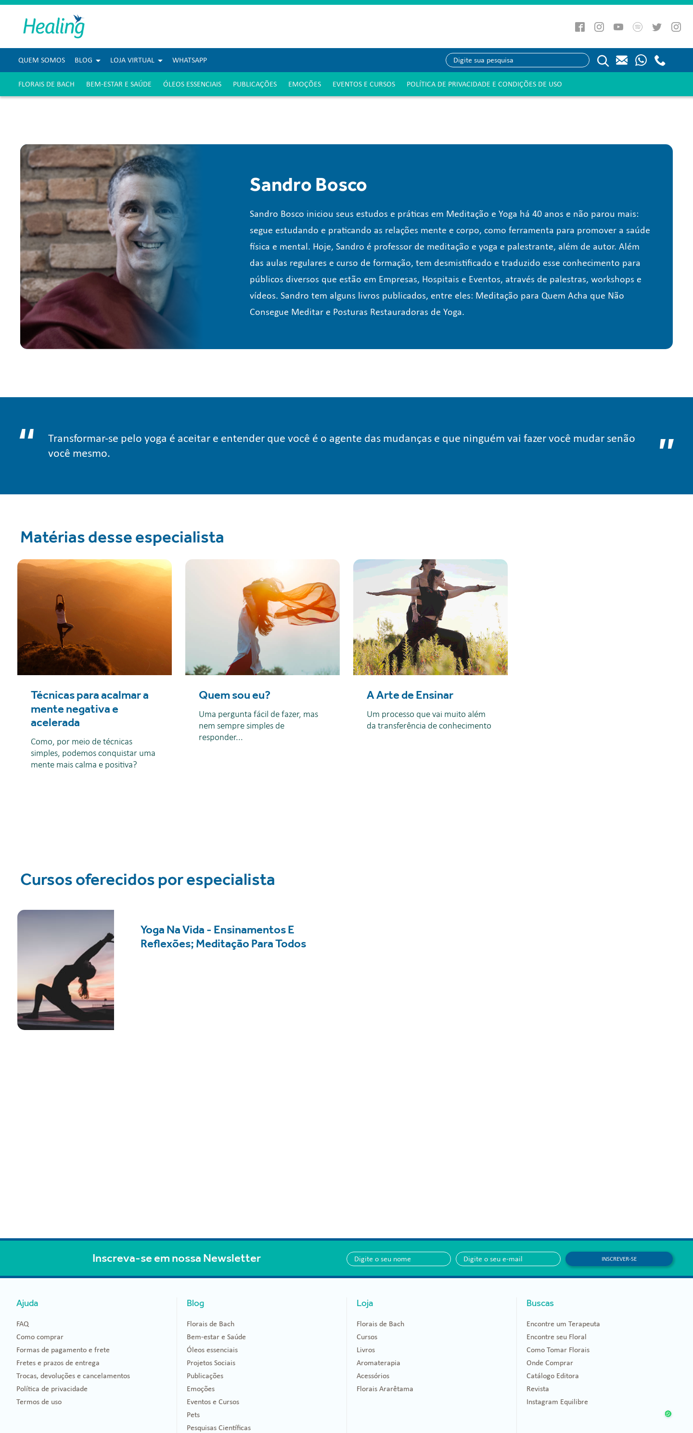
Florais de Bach (46, 84)
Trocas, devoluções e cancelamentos (73, 1375)
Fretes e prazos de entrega (58, 1362)
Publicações (255, 84)
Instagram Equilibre (557, 1401)
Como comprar (40, 1336)
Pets (193, 1414)
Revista (537, 1388)
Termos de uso (39, 1401)
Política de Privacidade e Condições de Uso (484, 84)
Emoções (304, 84)
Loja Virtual (132, 60)
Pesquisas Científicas (219, 1427)
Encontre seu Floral (556, 1336)
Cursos (367, 1336)
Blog (83, 60)
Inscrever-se (619, 1259)
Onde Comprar (549, 1362)
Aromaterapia (378, 1362)
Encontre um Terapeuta (563, 1324)
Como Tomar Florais (558, 1349)
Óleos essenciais (192, 84)
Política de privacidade (52, 1388)
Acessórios (373, 1375)
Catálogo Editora (552, 1375)
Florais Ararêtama (385, 1388)
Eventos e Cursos (364, 84)
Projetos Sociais (211, 1362)
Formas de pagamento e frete (63, 1349)
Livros (366, 1349)
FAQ (22, 1324)
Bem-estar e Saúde (119, 84)
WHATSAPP (189, 60)
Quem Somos (41, 60)
